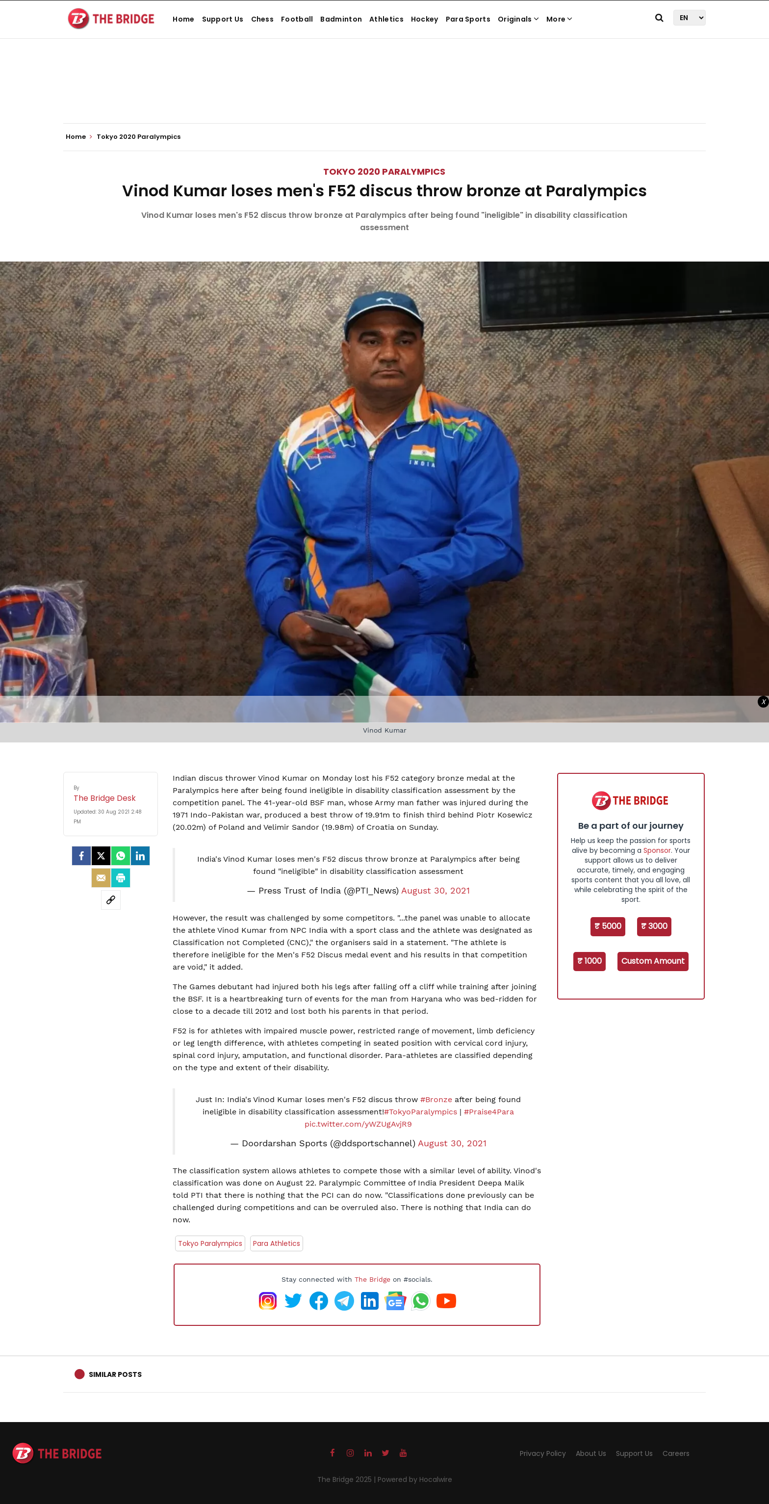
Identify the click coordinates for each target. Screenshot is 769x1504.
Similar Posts (115, 1374)
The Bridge (372, 1279)
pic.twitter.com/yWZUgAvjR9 (358, 1124)
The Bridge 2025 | (347, 1479)
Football (297, 19)
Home (183, 19)
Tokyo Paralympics (210, 1243)
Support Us (223, 19)
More (559, 19)
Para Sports (468, 19)
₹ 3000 (654, 926)
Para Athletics (276, 1243)
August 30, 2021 (435, 891)
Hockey (424, 19)
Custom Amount (653, 961)
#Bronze (436, 1099)
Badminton (341, 19)
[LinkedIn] (140, 856)
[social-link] (111, 900)
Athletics (386, 19)
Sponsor (657, 850)
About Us (591, 1453)
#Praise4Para (489, 1111)
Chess (262, 19)
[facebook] (81, 856)
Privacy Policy (543, 1453)
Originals (518, 19)
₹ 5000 (607, 926)
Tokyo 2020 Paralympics (384, 171)
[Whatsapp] (120, 856)
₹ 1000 (589, 961)
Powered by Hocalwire (415, 1479)
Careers (676, 1453)
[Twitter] (101, 856)
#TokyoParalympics (420, 1111)
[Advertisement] (384, 93)
